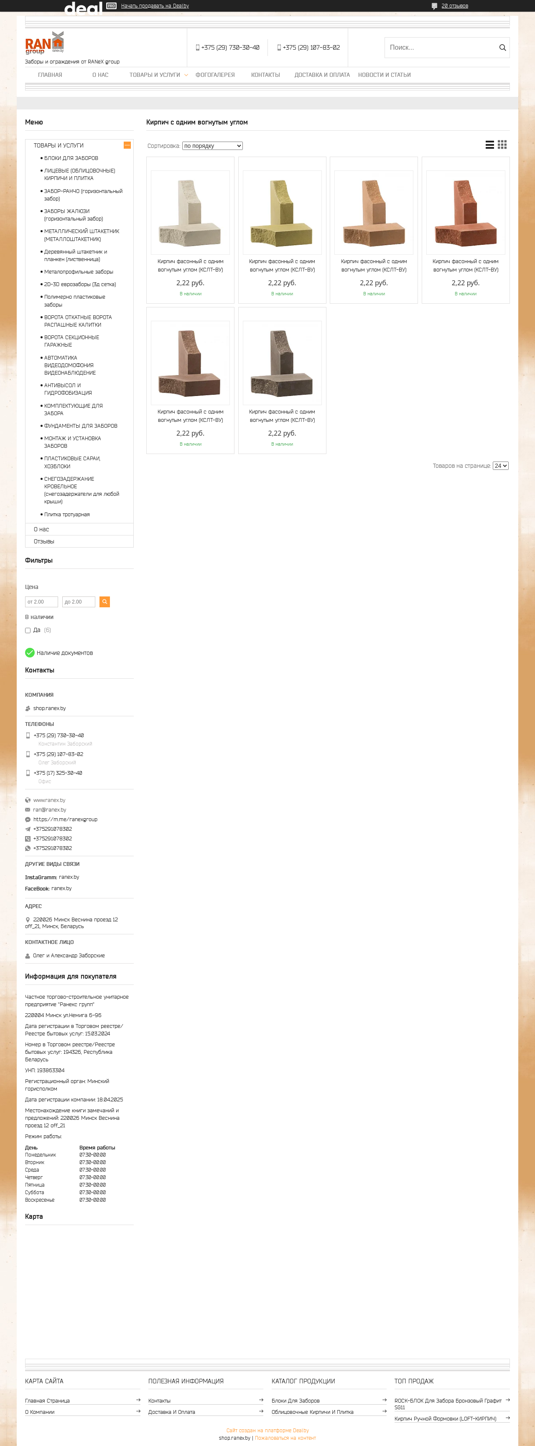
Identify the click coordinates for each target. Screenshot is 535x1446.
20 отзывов (455, 5)
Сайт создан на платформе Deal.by (268, 1430)
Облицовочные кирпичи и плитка (313, 1412)
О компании (39, 1412)
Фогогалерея (215, 74)
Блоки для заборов (296, 1401)
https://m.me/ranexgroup (65, 819)
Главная (50, 74)
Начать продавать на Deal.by (155, 5)
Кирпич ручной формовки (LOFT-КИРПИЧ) (445, 1419)
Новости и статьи (384, 74)
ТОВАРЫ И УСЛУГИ (59, 145)
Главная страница (47, 1401)
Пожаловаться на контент (285, 1438)
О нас (100, 74)
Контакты (265, 74)
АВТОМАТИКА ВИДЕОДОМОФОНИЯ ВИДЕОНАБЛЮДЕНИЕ (70, 365)
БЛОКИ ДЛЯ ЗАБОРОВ (71, 158)
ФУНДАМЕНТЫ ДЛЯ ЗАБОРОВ (80, 426)
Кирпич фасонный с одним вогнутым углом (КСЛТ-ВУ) (191, 265)
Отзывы (44, 541)
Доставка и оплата (322, 74)
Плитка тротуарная (67, 514)
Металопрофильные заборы (78, 272)
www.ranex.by (49, 800)
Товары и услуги (155, 74)
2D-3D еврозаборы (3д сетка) (80, 284)
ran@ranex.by (49, 810)
